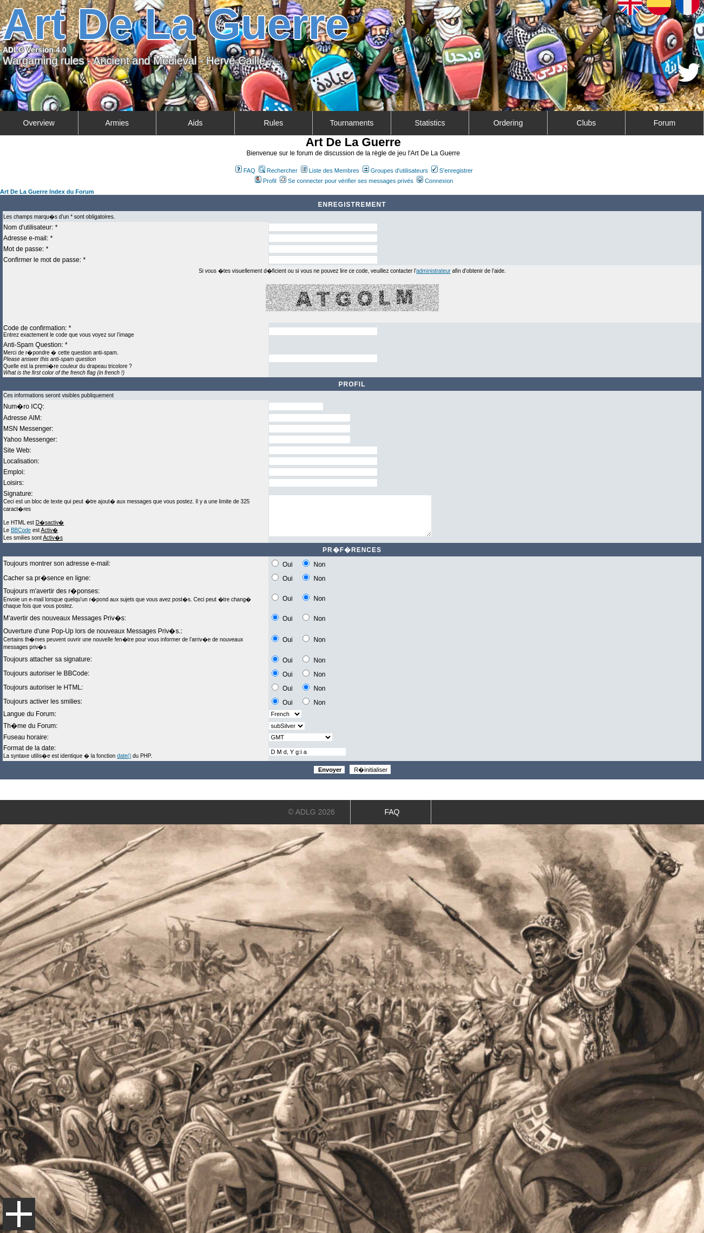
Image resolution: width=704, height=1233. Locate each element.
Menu (19, 1214)
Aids (195, 123)
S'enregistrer (452, 170)
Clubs (586, 123)
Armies (117, 123)
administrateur (433, 271)
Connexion (435, 181)
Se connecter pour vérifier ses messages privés (346, 181)
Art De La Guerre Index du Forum (47, 191)
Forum (664, 123)
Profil (266, 181)
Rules (273, 123)
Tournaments (351, 123)
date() (124, 756)
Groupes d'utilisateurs (395, 170)
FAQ (245, 170)
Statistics (429, 123)
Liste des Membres (330, 170)
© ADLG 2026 (311, 812)
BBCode (21, 530)
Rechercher (278, 170)
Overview (39, 123)
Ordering (508, 123)
